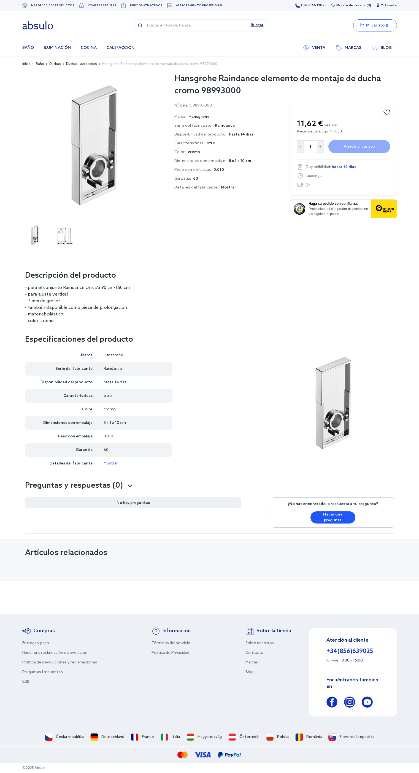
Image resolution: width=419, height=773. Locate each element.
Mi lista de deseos (351, 5)
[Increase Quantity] (320, 146)
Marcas (251, 662)
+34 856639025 (313, 5)
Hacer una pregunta (332, 517)
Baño (40, 64)
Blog (249, 672)
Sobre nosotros (259, 643)
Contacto (254, 652)
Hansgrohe (113, 355)
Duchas (55, 64)
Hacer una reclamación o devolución (54, 652)
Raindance (225, 125)
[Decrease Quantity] (300, 146)
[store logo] (37, 25)
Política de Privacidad (170, 652)
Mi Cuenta (389, 5)
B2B (25, 681)
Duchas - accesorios (81, 64)
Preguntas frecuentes (42, 672)
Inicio (26, 64)
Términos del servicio (171, 643)
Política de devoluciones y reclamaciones (59, 662)
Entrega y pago (35, 643)
